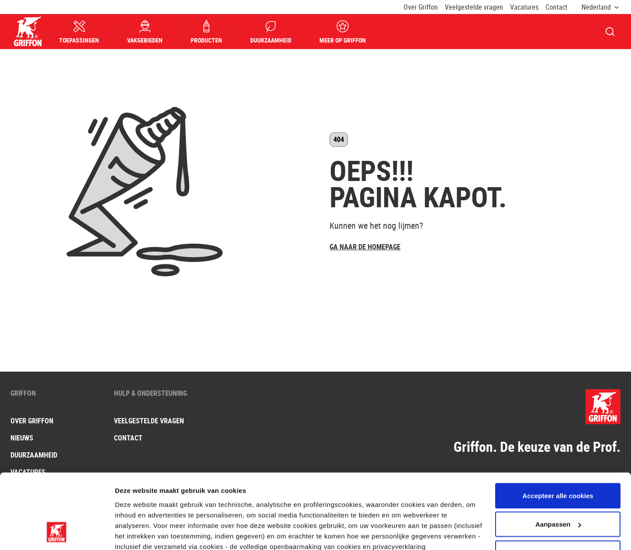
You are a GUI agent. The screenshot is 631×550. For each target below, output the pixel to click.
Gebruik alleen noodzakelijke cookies (558, 490)
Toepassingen (79, 31)
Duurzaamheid (271, 31)
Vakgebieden (145, 31)
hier (134, 488)
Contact (556, 7)
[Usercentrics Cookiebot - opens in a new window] (56, 532)
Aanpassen (558, 456)
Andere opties (137, 532)
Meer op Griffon (343, 31)
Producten (207, 31)
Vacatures (524, 7)
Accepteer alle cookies (557, 427)
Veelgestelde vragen (474, 7)
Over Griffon (421, 7)
